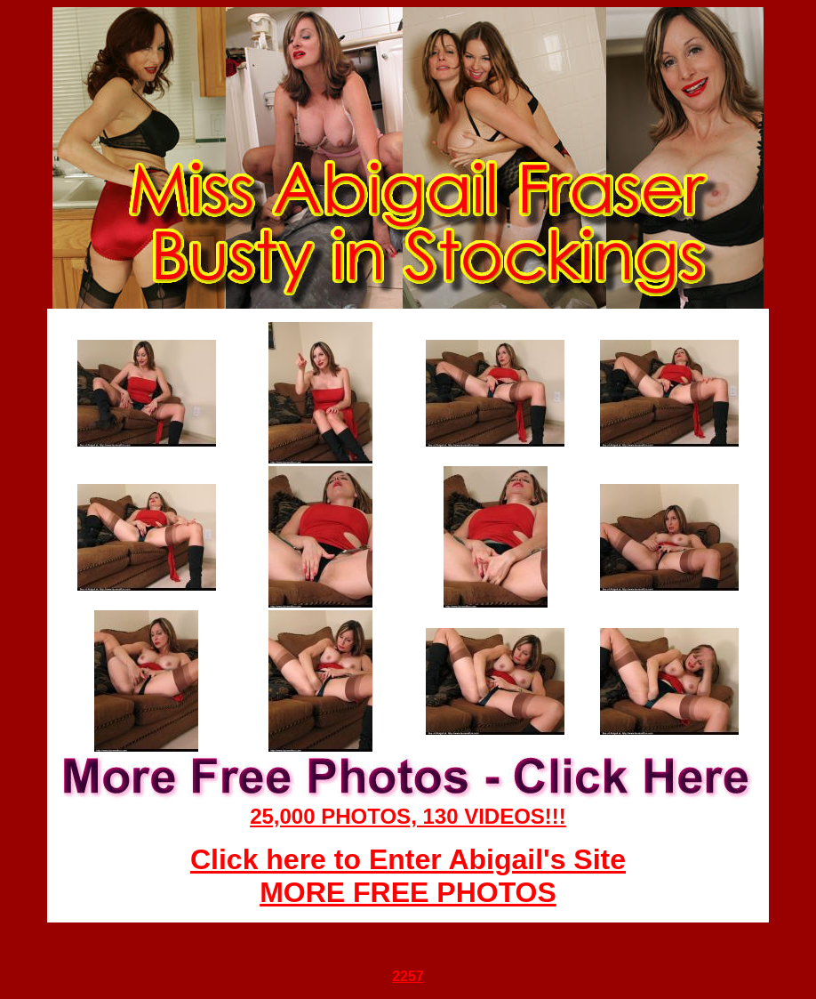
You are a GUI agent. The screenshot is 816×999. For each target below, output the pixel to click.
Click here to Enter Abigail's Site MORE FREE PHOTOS (408, 875)
